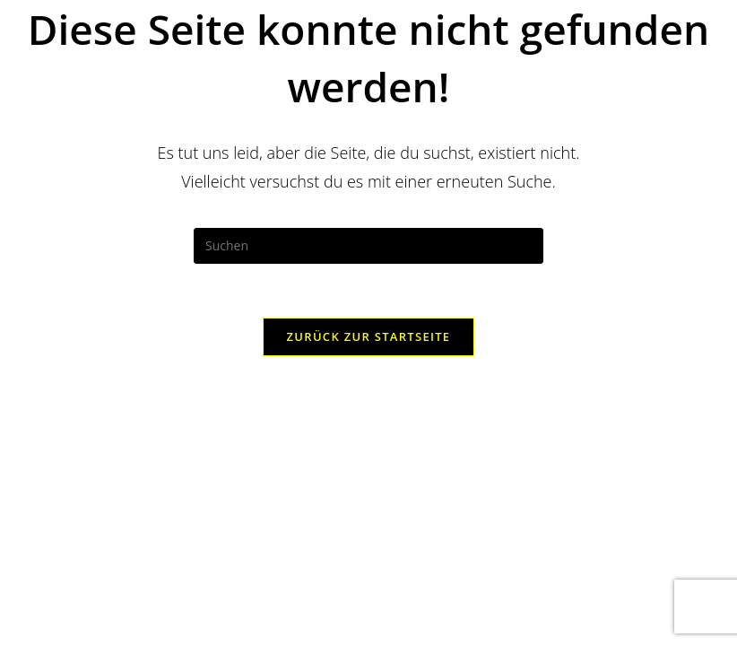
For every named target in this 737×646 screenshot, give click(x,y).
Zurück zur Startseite (369, 336)
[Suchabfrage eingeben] (368, 246)
